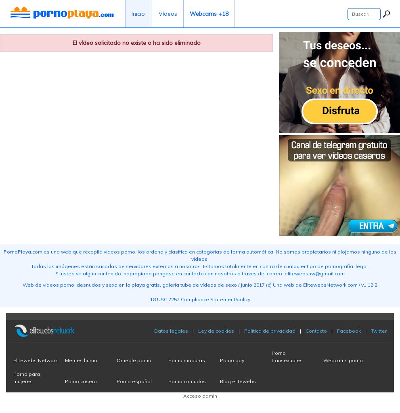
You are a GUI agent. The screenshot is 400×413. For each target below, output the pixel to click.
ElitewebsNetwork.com (330, 285)
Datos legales (171, 331)
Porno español (134, 381)
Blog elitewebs (238, 381)
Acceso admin (200, 396)
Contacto (316, 331)
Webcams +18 (209, 13)
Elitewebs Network (35, 360)
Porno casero (81, 381)
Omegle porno (134, 360)
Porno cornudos (187, 381)
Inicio (138, 13)
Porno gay (232, 360)
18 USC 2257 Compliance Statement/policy (200, 299)
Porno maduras (186, 360)
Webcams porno (343, 360)
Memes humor (82, 360)
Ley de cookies (216, 331)
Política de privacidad (269, 331)
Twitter (379, 331)
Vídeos (168, 13)
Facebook (349, 331)
